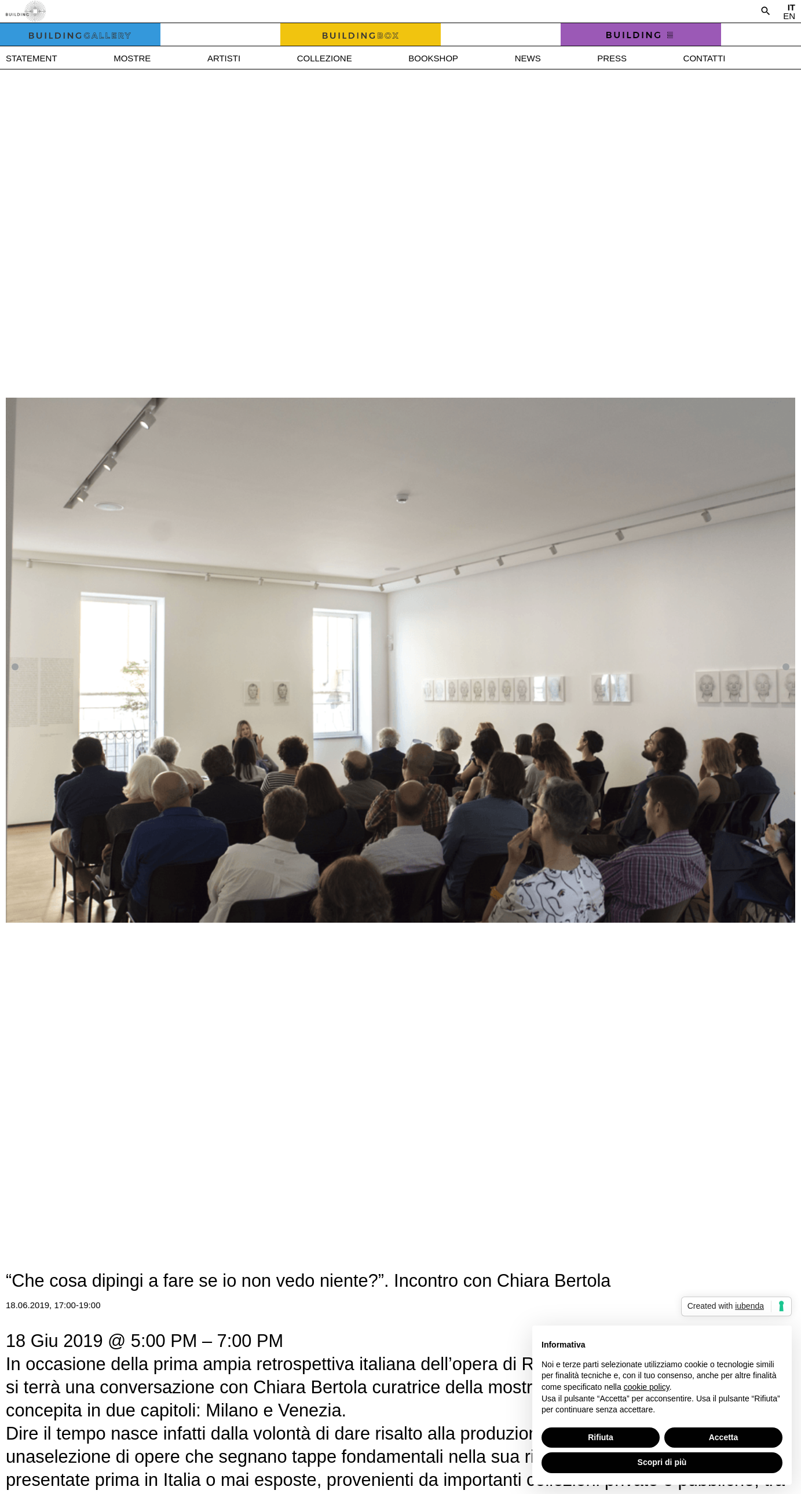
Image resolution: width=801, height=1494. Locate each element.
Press (612, 58)
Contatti (704, 58)
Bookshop (433, 58)
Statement (31, 58)
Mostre (132, 58)
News (528, 58)
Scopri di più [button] (662, 1462)
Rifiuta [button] (600, 1437)
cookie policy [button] (647, 1387)
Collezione (324, 58)
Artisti (223, 58)
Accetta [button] (723, 1437)
